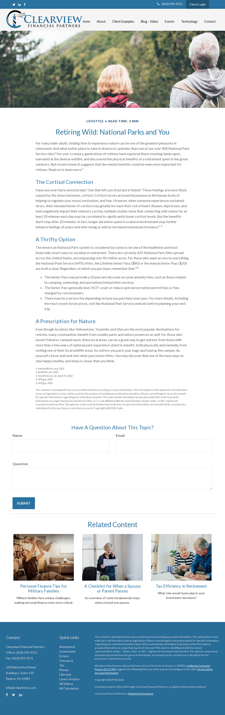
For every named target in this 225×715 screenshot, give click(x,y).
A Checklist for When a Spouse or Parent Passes (112, 588)
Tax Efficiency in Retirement (181, 586)
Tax (61, 665)
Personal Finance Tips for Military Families (43, 588)
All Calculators (69, 688)
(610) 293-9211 (170, 4)
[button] (101, 17)
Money (64, 670)
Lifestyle (65, 674)
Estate (64, 656)
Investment (67, 651)
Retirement (67, 647)
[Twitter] (14, 4)
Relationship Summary (140, 693)
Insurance (66, 660)
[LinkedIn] (19, 4)
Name (17, 435)
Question (20, 464)
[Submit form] (24, 503)
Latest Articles (69, 679)
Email (120, 435)
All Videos (66, 684)
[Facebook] (24, 4)
